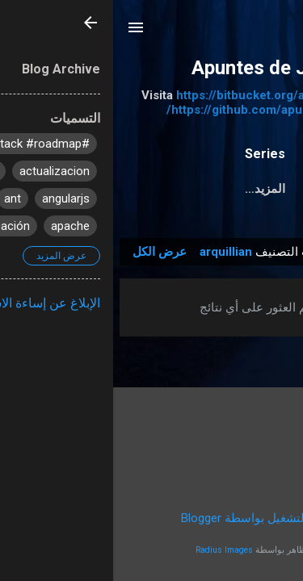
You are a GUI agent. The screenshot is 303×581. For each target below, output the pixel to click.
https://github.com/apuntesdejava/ (151, 109)
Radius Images (111, 550)
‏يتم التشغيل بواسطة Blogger (152, 518)
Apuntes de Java (151, 67)
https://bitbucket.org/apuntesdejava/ (167, 95)
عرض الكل (46, 252)
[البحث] (280, 32)
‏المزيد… (152, 189)
